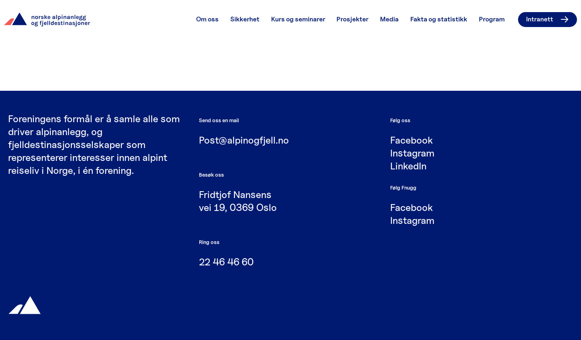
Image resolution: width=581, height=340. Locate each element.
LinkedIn (408, 166)
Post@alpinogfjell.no (244, 140)
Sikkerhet (244, 19)
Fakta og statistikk (438, 19)
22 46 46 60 (226, 262)
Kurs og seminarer (298, 19)
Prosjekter (352, 19)
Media (389, 19)
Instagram (412, 153)
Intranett (547, 19)
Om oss (207, 19)
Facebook (411, 140)
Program (492, 19)
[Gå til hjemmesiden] (24, 304)
